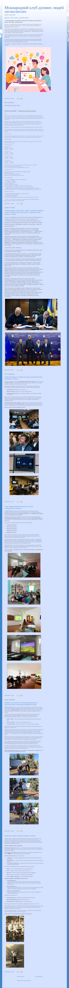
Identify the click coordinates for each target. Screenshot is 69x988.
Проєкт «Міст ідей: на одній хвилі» (17, 18)
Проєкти (12, 11)
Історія (7, 11)
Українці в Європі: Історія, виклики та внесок (20, 836)
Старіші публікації (39, 976)
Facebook (6, 45)
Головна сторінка (20, 976)
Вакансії (17, 11)
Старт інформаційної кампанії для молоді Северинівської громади (19, 507)
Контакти (23, 11)
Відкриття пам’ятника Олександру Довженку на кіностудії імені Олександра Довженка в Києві (21, 703)
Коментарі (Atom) (27, 980)
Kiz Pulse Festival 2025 (12, 105)
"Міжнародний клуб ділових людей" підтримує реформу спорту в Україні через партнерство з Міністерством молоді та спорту (24, 212)
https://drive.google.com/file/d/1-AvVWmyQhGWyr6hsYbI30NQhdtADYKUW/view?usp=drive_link (23, 189)
